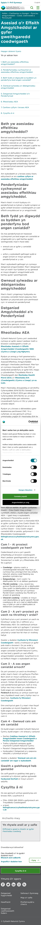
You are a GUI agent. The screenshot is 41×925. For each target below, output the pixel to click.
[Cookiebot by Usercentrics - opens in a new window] (32, 422)
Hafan (4, 13)
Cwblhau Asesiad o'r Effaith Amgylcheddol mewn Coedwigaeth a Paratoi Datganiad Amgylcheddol (20, 738)
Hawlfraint (5, 902)
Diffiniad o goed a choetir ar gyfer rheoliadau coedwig (18, 830)
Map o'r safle (26, 898)
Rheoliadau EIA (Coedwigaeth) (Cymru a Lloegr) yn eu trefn (19, 380)
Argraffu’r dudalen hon (11, 861)
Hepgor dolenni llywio (11, 51)
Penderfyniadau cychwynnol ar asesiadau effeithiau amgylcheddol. (17, 71)
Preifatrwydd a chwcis (27, 903)
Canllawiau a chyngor (19, 13)
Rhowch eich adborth (10, 858)
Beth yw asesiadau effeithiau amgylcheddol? (15, 63)
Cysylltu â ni (8, 113)
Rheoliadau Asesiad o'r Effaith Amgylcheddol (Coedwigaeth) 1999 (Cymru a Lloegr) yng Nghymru (17, 349)
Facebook (3, 884)
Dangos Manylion (25, 490)
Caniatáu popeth (20, 496)
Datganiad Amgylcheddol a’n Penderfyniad (15, 95)
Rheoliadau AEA (10, 102)
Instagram (19, 884)
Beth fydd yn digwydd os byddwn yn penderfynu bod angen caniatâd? (18, 79)
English (37, 2)
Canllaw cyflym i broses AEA (16, 107)
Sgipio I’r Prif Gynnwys (11, 2)
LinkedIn (14, 884)
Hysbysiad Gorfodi (9, 779)
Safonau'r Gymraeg (29, 893)
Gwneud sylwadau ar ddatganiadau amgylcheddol (18, 87)
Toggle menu (38, 8)
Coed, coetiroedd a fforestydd (18, 16)
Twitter (8, 884)
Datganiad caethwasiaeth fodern (7, 911)
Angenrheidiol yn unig (20, 502)
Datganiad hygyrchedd (6, 894)
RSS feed (24, 884)
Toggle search (32, 8)
